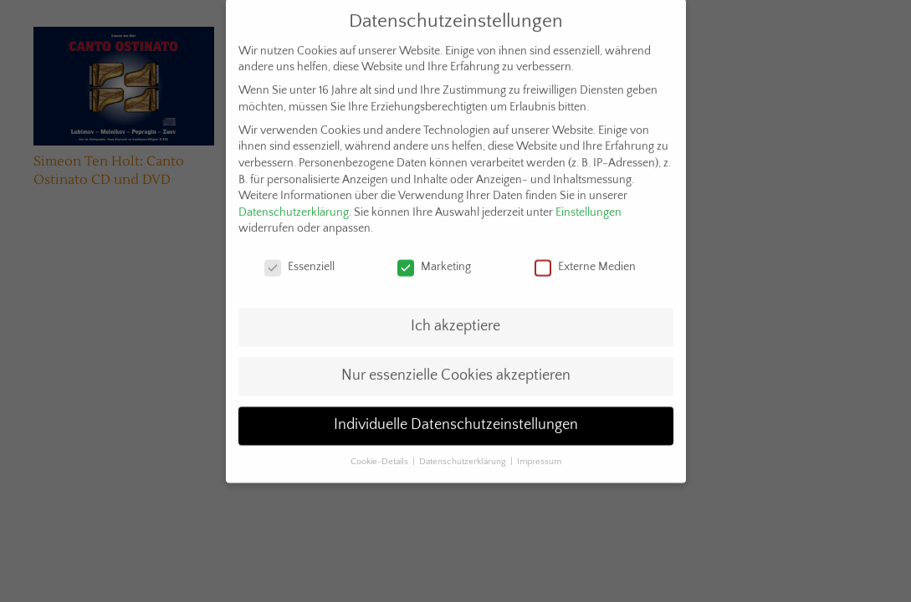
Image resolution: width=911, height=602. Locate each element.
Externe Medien (585, 260)
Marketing (434, 260)
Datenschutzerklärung (293, 204)
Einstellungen (588, 204)
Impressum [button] (539, 453)
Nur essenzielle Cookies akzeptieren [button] (456, 367)
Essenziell (299, 260)
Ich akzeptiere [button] (455, 317)
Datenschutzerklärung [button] (464, 453)
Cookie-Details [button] (381, 453)
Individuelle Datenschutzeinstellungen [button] (456, 416)
